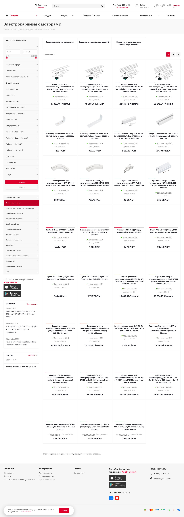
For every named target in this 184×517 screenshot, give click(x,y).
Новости (7, 476)
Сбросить (21, 187)
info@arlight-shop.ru (162, 478)
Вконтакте (111, 498)
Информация (45, 468)
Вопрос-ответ (79, 473)
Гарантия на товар (47, 479)
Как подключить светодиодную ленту (21, 367)
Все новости (32, 304)
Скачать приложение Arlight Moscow (19, 479)
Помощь (78, 468)
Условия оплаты (46, 473)
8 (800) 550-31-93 (122, 5)
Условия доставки (46, 476)
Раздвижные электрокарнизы (60, 42)
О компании (9, 473)
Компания (9, 468)
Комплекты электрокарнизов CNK (94, 42)
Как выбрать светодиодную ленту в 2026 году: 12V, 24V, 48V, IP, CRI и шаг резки (20, 314)
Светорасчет (11, 360)
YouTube (117, 498)
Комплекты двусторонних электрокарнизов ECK (128, 43)
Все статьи (32, 355)
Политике (26, 511)
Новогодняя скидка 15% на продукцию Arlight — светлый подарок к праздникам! (21, 329)
